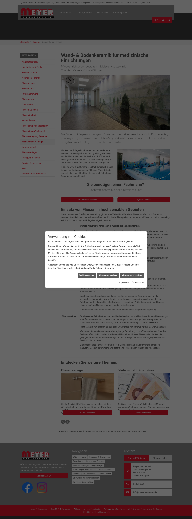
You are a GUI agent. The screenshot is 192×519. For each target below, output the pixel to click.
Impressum (124, 280)
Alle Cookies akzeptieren (132, 273)
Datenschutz (138, 280)
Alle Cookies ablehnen (108, 273)
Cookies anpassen (86, 273)
